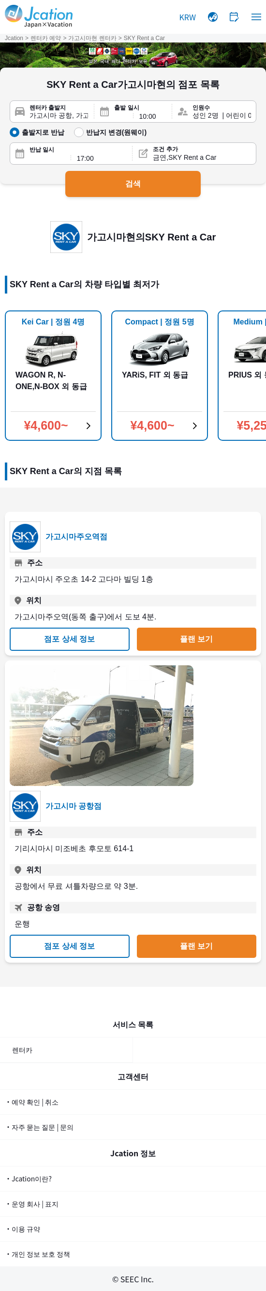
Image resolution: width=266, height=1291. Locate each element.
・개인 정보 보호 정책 (37, 1254)
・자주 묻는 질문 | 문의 (39, 1127)
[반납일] (47, 158)
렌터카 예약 (45, 38)
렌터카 (22, 1049)
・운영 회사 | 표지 (32, 1203)
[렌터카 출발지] (59, 116)
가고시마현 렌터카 (92, 38)
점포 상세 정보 (69, 639)
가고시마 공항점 (73, 806)
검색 (133, 184)
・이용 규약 (22, 1229)
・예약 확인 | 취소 (32, 1102)
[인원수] (221, 116)
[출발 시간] (152, 116)
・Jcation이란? (28, 1178)
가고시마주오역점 (76, 537)
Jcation (14, 38)
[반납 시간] (102, 158)
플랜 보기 (196, 639)
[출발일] (120, 116)
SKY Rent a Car (144, 38)
